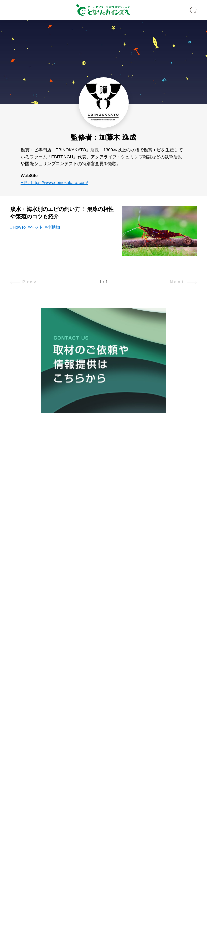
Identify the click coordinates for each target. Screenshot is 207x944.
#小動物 (52, 227)
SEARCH (193, 10)
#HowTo (18, 227)
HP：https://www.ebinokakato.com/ (54, 182)
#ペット (35, 227)
